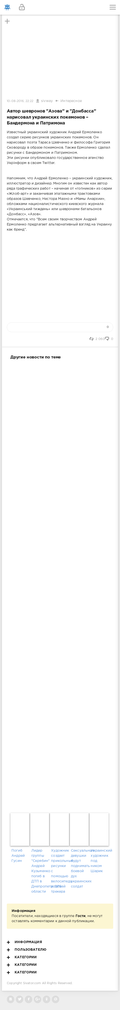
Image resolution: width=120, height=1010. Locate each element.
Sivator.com (32, 983)
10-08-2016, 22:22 (20, 101)
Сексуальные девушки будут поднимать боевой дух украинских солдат (80, 868)
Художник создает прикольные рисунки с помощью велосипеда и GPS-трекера (60, 871)
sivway (47, 101)
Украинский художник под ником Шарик (99, 861)
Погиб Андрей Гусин (18, 855)
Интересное (71, 101)
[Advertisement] (60, 585)
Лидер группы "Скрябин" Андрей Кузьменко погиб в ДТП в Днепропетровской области (40, 871)
